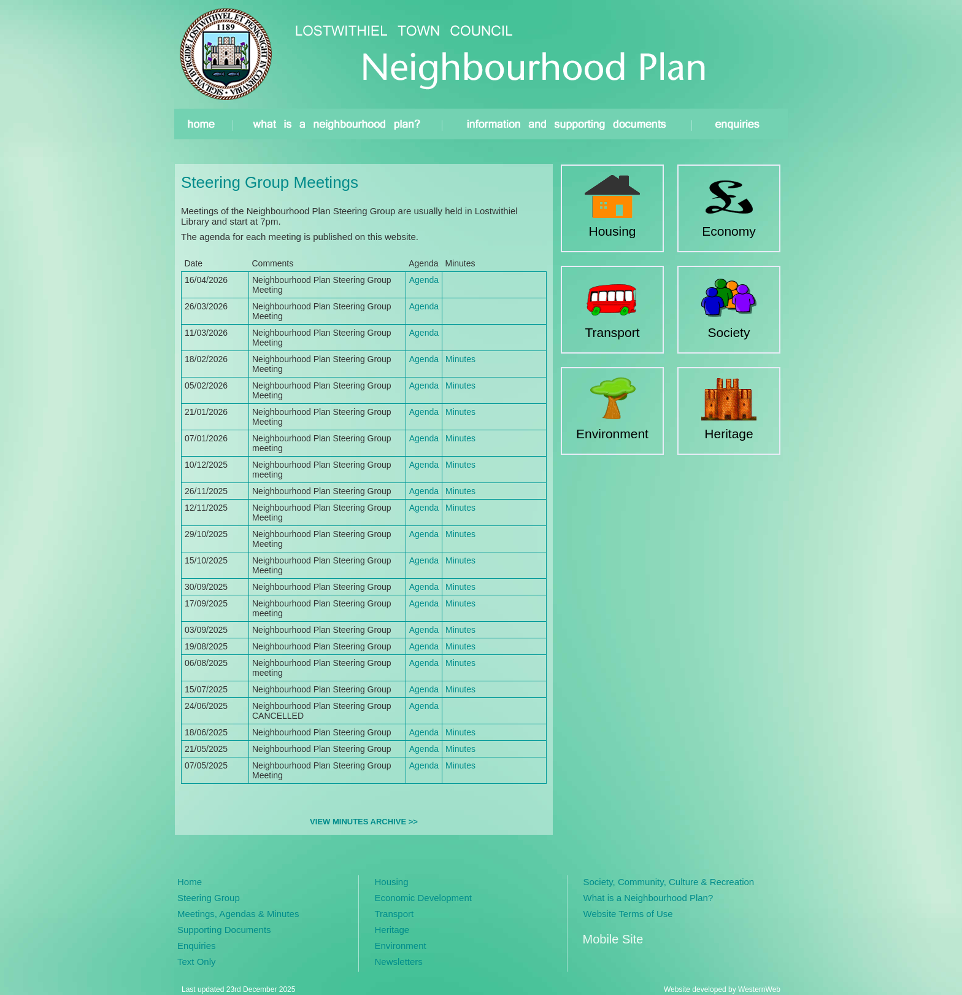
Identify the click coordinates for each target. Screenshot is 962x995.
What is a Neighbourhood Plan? (648, 897)
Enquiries (196, 945)
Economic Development (423, 897)
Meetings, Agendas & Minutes (238, 913)
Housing (392, 882)
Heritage (392, 929)
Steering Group (208, 897)
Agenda (424, 280)
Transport (394, 913)
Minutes (460, 359)
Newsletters (399, 961)
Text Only (196, 961)
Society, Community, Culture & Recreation (669, 882)
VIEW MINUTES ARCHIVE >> (364, 821)
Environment (400, 945)
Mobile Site (613, 939)
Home (189, 882)
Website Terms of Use (628, 913)
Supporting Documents (224, 929)
